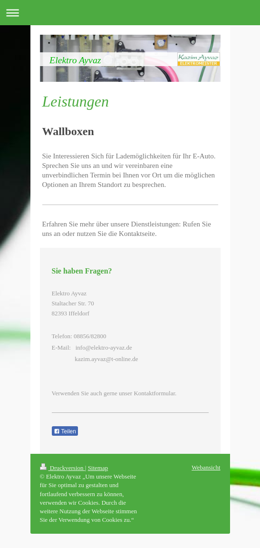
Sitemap (98, 467)
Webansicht (206, 467)
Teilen (65, 431)
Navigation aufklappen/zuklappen (130, 12)
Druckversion (62, 467)
